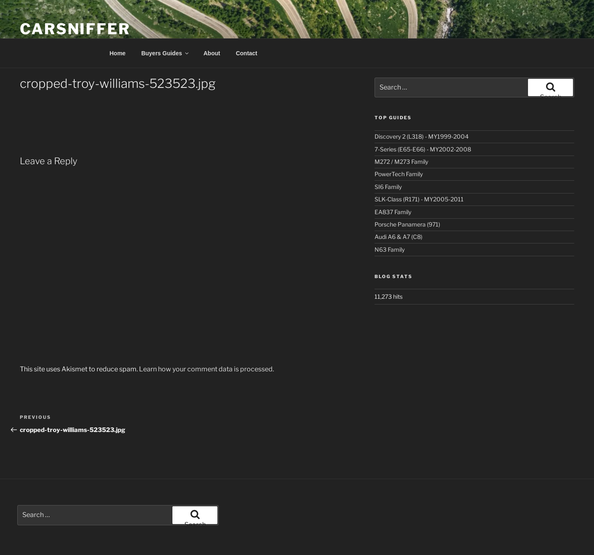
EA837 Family (393, 211)
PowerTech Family (399, 173)
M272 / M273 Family (401, 161)
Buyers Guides (165, 53)
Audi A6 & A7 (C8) (398, 236)
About (211, 53)
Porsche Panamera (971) (407, 224)
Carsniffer (75, 29)
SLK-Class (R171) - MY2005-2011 (419, 199)
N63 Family (390, 249)
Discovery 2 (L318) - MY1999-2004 (422, 136)
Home (118, 53)
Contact (246, 53)
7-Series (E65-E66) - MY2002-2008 (423, 149)
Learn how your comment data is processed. (206, 369)
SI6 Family (388, 186)
